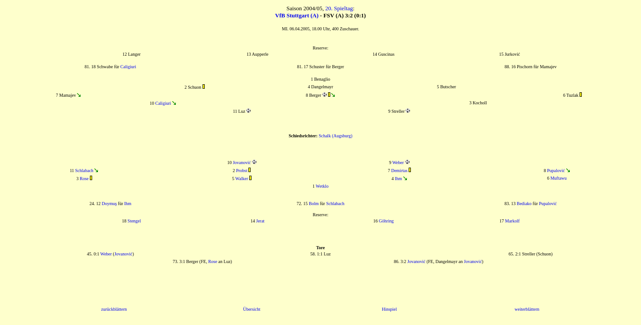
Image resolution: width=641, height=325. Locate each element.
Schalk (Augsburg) (336, 135)
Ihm (398, 178)
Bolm (314, 203)
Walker (241, 178)
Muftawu (558, 178)
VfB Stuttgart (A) (296, 15)
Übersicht (251, 309)
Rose (84, 178)
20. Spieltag (339, 8)
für (535, 203)
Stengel (134, 220)
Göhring (386, 220)
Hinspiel (389, 309)
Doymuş (109, 203)
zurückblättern (114, 309)
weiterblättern (527, 309)
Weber (398, 162)
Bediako (524, 203)
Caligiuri (128, 66)
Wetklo (322, 186)
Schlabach (84, 170)
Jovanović (242, 162)
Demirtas (399, 170)
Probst (241, 170)
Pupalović (556, 170)
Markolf (512, 220)
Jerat (260, 220)
